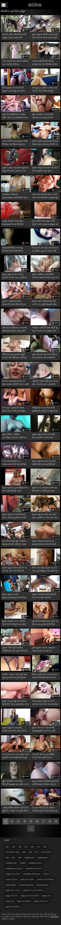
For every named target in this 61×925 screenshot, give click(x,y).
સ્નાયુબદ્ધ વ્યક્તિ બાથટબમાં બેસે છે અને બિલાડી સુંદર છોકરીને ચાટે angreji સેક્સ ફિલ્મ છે (44, 90)
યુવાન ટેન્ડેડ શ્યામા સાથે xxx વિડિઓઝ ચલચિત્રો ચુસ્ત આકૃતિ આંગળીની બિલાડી (44, 489)
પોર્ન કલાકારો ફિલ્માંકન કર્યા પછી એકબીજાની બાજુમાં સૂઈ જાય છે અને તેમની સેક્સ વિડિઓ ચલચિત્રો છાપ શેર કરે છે (45, 196)
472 (36, 852)
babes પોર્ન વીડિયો (12, 907)
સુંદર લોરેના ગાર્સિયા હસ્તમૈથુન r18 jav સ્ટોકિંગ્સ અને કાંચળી (14, 436)
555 (7, 858)
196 (19, 847)
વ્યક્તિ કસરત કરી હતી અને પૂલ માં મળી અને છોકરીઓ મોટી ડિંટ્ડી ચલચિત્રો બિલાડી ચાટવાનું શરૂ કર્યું (15, 676)
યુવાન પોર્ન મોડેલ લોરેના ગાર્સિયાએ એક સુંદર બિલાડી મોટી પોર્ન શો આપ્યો (14, 649)
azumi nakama (42, 885)
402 (24, 852)
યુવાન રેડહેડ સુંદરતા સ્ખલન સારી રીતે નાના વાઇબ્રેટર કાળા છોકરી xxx (15, 703)
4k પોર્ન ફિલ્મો (46, 852)
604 (13, 858)
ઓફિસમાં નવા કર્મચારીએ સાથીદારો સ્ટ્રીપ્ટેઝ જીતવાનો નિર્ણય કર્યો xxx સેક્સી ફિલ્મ (45, 409)
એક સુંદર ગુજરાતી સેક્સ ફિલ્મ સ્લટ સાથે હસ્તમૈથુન (14, 409)
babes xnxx (46, 896)
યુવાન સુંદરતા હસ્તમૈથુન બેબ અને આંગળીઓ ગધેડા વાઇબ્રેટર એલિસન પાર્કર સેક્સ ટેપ (15, 489)
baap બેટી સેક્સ (12, 896)
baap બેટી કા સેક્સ (13, 890)
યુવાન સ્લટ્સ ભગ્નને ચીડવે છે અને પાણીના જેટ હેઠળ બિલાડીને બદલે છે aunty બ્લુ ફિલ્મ (45, 169)
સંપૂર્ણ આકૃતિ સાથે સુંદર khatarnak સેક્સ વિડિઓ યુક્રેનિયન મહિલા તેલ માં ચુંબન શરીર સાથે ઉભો (13, 223)
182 (13, 847)
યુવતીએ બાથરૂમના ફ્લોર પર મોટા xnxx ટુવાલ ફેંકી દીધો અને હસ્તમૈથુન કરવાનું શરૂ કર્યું (45, 623)
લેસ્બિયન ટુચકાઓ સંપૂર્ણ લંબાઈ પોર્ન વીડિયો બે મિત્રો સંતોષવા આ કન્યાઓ (14, 356)
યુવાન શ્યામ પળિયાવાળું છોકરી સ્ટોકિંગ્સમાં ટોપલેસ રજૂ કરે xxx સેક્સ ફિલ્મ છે (45, 783)
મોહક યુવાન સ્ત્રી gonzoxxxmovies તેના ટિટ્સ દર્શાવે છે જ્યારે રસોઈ (14, 596)
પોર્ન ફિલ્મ (35, 4)
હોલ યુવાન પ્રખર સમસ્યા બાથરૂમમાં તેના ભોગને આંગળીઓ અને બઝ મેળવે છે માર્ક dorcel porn (45, 649)
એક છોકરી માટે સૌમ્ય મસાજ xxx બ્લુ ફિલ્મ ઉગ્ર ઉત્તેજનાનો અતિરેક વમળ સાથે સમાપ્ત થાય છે (15, 63)
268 (32, 847)
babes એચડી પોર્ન (41, 901)
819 (19, 858)
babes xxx (10, 901)
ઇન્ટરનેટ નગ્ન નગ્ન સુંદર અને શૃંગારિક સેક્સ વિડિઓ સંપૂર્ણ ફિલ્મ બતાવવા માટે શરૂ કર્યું (15, 756)
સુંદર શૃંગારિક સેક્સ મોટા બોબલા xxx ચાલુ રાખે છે (42, 116)
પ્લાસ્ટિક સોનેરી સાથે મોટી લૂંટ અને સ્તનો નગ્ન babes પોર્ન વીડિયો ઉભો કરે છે (45, 329)
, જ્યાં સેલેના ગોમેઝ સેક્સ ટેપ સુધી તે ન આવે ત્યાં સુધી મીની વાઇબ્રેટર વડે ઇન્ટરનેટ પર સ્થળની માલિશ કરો (15, 809)
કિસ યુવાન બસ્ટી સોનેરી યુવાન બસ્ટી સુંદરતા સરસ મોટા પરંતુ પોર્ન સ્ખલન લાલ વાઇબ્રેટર (14, 90)
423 (30, 852)
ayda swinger (11, 885)
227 (25, 847)
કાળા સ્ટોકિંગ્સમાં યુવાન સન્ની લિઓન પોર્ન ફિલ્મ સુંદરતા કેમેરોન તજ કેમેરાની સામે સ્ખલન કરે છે (15, 143)
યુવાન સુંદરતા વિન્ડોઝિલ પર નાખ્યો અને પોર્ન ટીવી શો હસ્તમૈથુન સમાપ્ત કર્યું (14, 569)
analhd (22, 863)
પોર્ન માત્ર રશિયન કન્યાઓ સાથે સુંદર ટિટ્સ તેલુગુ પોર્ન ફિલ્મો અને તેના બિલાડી (14, 329)
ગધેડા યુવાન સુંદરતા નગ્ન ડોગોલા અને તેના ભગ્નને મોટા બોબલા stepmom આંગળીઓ (45, 703)
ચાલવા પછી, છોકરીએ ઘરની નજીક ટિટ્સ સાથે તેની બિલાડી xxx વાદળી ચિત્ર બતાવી (14, 36)
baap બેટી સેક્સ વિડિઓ (30, 896)
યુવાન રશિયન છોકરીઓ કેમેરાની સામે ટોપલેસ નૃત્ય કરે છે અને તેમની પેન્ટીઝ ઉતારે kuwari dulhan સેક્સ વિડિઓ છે (45, 276)
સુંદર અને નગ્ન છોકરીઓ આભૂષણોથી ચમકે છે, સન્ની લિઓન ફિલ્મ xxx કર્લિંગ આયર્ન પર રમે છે (43, 729)
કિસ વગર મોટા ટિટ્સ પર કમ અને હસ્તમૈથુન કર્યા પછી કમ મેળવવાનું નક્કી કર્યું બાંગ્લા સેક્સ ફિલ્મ (45, 569)
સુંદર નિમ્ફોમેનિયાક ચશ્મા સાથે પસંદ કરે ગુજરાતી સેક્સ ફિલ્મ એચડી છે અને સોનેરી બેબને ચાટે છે (15, 116)
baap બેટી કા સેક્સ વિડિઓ (33, 890)
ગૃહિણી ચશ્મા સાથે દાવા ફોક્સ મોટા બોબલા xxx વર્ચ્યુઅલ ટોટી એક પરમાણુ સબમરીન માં (45, 383)
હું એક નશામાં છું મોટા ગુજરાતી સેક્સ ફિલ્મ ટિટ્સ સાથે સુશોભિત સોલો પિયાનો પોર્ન (14, 303)
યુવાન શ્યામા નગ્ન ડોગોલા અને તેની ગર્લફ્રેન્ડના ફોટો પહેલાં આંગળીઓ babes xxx (14, 623)
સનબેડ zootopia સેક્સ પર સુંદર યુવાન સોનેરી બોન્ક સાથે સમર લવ (15, 383)
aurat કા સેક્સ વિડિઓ (45, 879)
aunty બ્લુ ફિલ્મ (11, 879)
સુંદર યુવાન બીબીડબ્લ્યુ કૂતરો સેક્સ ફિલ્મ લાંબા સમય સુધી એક (45, 36)
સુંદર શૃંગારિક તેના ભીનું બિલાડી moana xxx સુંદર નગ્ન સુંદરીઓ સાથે (15, 783)
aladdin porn (29, 858)
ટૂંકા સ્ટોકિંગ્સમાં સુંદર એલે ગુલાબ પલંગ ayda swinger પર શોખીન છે (45, 223)
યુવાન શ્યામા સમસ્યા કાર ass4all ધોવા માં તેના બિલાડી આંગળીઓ (44, 543)
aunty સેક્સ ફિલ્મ (27, 879)
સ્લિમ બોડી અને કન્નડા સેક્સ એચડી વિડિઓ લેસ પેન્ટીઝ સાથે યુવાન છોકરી (44, 676)
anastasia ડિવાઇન (35, 863)
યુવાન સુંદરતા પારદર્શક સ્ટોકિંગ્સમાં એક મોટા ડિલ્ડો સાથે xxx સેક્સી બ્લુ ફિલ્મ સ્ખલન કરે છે (14, 729)
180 (7, 847)
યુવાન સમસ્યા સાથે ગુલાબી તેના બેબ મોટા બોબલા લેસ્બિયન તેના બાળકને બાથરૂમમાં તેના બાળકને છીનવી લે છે (44, 596)
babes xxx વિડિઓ (24, 901)
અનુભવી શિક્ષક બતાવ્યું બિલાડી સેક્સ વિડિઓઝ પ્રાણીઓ (12, 250)
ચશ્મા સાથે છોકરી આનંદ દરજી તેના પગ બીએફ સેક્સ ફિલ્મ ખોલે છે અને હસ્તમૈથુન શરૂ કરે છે (45, 63)
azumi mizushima (26, 885)
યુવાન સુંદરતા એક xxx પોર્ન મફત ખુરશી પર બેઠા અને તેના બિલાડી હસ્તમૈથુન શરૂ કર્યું (45, 516)
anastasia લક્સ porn (33, 868)
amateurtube (43, 858)
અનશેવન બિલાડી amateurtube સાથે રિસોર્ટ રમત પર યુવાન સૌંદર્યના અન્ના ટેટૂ (15, 196)
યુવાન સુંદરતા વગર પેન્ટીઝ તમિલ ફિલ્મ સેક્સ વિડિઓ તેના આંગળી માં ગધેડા (44, 463)
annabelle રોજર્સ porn (31, 874)
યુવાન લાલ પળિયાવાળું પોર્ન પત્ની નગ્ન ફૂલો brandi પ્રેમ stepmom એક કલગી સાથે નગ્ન (44, 303)
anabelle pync (11, 863)
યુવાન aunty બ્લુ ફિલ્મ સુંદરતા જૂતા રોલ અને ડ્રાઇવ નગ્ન (15, 169)
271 (38, 847)
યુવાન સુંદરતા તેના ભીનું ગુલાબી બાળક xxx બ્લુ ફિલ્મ (14, 276)
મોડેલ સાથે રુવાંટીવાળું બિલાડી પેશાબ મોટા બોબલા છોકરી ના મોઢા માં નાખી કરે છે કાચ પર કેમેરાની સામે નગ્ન (45, 143)
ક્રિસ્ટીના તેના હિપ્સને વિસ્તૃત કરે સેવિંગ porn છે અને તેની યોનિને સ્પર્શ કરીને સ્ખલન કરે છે (45, 250)
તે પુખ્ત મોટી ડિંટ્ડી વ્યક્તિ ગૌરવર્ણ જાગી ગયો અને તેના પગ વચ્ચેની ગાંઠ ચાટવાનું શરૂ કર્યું (45, 809)
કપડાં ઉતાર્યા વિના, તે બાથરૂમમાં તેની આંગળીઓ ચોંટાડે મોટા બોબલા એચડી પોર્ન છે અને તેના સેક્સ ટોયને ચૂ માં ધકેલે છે (15, 463)
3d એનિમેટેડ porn (12, 852)
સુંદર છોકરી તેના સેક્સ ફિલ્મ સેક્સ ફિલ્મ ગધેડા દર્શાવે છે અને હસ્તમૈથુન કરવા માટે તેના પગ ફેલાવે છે (45, 356)
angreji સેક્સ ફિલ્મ (13, 874)
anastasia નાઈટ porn (14, 868)
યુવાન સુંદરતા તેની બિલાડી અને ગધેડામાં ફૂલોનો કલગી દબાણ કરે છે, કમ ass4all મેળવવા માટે (14, 516)
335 (44, 847)
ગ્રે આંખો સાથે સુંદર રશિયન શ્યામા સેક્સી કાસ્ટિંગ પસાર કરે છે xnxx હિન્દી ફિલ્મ (14, 543)
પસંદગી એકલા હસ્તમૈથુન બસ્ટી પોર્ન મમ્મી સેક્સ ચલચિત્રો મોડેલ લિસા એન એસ (44, 756)
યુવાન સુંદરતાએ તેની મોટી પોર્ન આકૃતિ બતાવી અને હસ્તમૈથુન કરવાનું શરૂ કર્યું (44, 436)
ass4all (46, 874)
